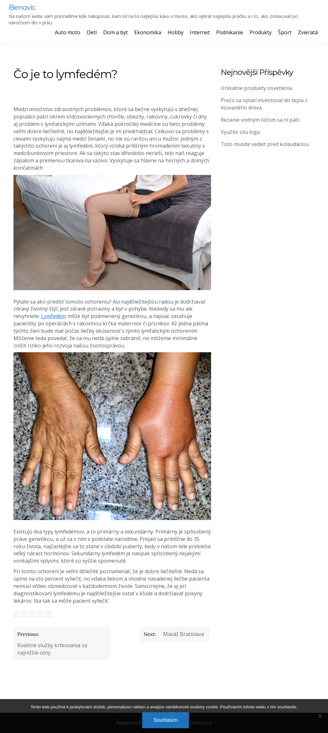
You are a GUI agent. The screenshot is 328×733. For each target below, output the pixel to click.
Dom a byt (115, 32)
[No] (320, 716)
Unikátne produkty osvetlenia (256, 88)
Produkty (261, 32)
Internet (200, 32)
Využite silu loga (240, 131)
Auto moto (67, 32)
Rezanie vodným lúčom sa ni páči (260, 119)
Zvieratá (308, 32)
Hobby (176, 32)
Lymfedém (53, 316)
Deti (92, 32)
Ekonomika (147, 32)
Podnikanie (229, 32)
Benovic (22, 7)
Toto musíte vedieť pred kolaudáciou (265, 144)
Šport (284, 32)
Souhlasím (165, 720)
